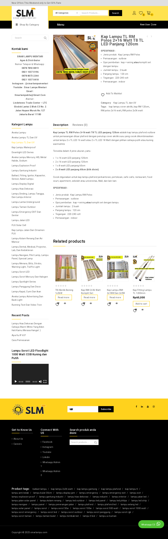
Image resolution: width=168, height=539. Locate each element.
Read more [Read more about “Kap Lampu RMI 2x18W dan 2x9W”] (115, 297)
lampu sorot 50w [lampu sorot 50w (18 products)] (60, 508)
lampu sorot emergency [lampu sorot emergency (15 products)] (24, 512)
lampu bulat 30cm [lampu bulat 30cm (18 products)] (42, 493)
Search (96, 442)
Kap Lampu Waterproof (24, 147)
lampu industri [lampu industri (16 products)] (100, 496)
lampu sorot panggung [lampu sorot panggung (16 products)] (98, 512)
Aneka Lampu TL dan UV (24, 137)
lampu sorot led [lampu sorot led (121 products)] (49, 512)
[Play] (15, 381)
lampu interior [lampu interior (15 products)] (119, 496)
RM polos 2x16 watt (111, 110)
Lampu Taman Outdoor (24, 207)
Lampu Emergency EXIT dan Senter (26, 214)
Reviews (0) (80, 124)
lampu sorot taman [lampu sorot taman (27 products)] (22, 516)
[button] (94, 39)
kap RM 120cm (141, 106)
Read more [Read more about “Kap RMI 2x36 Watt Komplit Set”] (89, 297)
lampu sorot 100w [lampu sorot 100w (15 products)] (82, 508)
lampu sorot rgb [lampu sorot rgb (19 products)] (123, 512)
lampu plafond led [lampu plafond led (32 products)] (107, 504)
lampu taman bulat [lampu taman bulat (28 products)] (46, 516)
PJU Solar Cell (19, 225)
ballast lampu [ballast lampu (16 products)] (40, 489)
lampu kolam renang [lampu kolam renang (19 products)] (50, 500)
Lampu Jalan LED (21, 220)
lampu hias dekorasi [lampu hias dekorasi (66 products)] (78, 496)
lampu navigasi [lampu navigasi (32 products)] (19, 504)
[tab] (62, 124)
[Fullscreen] (45, 381)
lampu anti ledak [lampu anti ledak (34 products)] (20, 493)
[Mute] (40, 381)
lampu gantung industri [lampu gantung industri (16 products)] (51, 496)
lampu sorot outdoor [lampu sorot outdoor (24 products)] (72, 512)
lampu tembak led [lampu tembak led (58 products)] (69, 516)
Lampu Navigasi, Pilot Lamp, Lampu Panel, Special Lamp (30, 257)
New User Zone (148, 24)
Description (60, 124)
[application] (30, 374)
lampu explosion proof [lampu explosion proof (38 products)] (23, 496)
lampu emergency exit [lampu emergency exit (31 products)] (114, 493)
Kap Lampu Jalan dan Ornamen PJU (28, 232)
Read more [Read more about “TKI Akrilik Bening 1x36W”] (63, 297)
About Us (18, 439)
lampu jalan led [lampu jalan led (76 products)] (139, 496)
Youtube (46, 452)
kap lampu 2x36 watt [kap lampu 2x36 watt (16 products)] (62, 489)
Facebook (47, 442)
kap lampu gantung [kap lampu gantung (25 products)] (87, 489)
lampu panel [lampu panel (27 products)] (38, 504)
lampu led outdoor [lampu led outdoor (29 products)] (75, 500)
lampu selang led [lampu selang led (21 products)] (129, 504)
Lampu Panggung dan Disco (26, 286)
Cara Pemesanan (21, 340)
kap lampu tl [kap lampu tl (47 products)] (131, 489)
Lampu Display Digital (23, 184)
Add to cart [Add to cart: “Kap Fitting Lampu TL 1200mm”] (141, 304)
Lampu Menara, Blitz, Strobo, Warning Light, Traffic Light (27, 265)
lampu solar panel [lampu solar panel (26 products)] (21, 508)
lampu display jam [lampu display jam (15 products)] (65, 493)
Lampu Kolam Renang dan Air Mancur (27, 240)
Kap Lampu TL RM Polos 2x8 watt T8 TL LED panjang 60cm (151, 36)
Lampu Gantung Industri (24, 170)
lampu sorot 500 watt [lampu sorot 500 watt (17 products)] (107, 508)
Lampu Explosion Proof (24, 165)
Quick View (65, 303)
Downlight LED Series (23, 152)
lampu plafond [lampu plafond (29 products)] (85, 504)
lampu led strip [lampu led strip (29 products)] (139, 500)
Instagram (47, 447)
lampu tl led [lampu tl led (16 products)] (89, 516)
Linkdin (46, 457)
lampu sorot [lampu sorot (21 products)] (40, 508)
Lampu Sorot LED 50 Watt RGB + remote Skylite (147, 36)
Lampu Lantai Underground (26, 202)
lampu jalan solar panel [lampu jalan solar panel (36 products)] (24, 500)
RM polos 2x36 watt (132, 110)
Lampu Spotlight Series (24, 281)
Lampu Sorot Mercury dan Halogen (30, 277)
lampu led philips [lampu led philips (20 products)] (118, 500)
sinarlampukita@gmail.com (30, 95)
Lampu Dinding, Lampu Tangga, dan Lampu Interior (28, 195)
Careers (17, 444)
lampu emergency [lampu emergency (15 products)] (88, 493)
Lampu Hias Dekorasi (23, 189)
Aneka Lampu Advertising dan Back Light (27, 298)
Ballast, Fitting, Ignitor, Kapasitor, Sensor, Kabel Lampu (29, 177)
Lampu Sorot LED (21, 272)
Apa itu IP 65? (19, 335)
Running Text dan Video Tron (27, 305)
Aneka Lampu (19, 132)
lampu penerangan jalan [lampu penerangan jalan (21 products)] (61, 504)
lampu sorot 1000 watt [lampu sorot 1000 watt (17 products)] (134, 508)
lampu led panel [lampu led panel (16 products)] (97, 500)
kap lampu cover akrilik (121, 106)
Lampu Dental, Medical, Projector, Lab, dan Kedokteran (29, 248)
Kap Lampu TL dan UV (124, 103)
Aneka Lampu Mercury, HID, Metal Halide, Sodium (29, 159)
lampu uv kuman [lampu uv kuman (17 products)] (108, 516)
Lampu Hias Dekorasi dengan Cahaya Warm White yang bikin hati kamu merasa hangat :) (28, 327)
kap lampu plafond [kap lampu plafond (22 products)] (111, 489)
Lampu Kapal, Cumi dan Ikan (26, 291)
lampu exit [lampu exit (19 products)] (135, 493)
